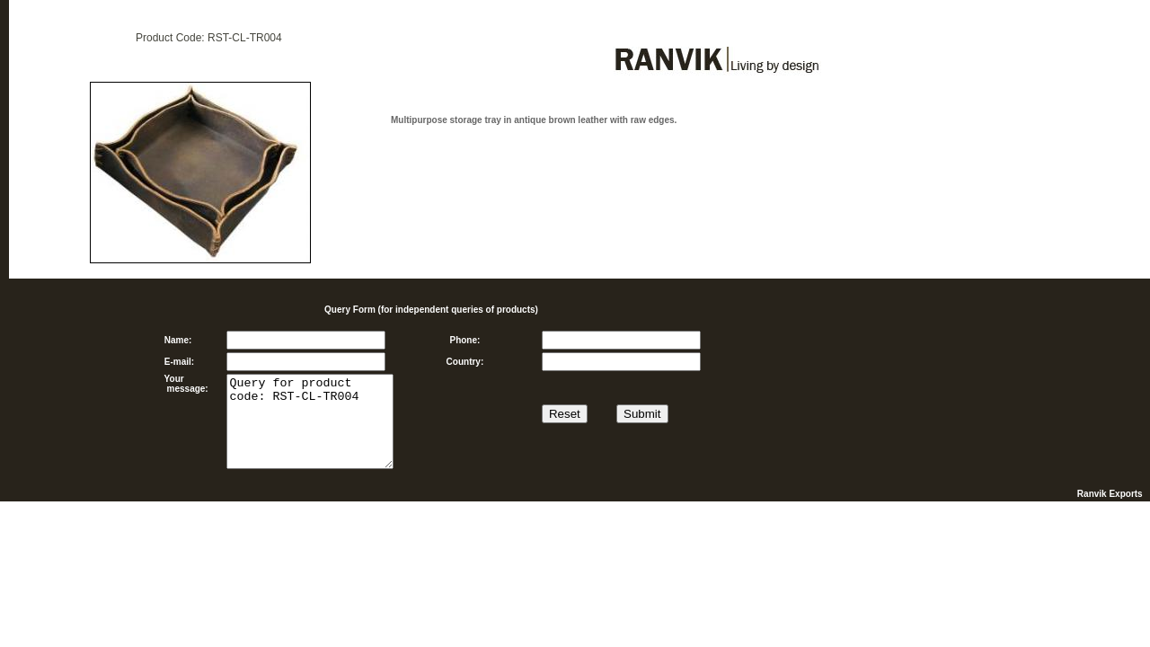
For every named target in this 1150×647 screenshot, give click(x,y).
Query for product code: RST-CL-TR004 (310, 421)
